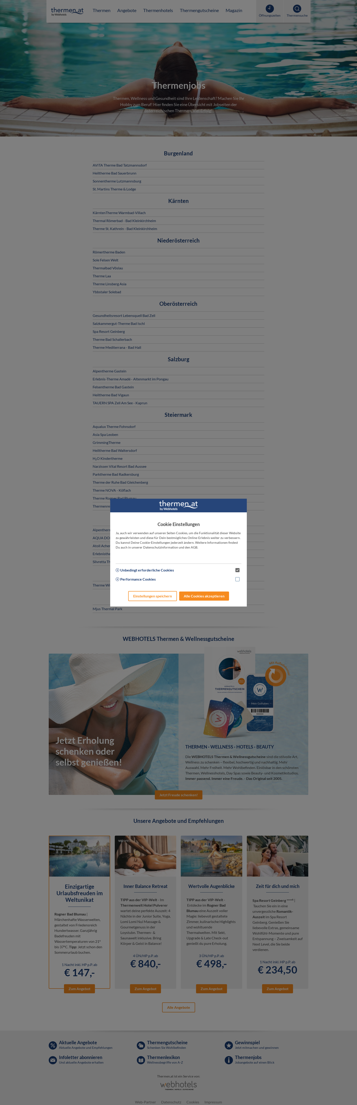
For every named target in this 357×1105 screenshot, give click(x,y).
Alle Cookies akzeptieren (204, 596)
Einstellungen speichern (152, 596)
